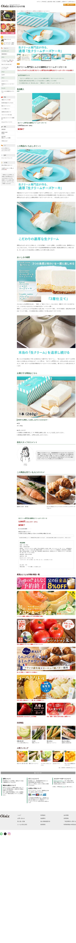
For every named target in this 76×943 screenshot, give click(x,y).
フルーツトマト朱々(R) (7, 114)
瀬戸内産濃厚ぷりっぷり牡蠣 (6, 137)
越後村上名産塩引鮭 (4, 133)
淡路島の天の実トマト (6, 111)
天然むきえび (4, 140)
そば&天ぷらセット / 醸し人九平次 (8, 169)
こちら (63, 786)
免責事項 (42, 818)
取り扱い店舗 (21, 821)
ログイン (39, 1)
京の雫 (3, 74)
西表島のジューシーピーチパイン (8, 84)
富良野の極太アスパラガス (7, 102)
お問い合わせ (71, 1)
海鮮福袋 (3, 129)
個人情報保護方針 (45, 821)
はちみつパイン (5, 80)
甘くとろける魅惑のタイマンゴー (8, 92)
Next (71, 33)
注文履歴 (58, 1)
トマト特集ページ (5, 108)
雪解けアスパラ (6, 40)
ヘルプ (19, 815)
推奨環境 (42, 824)
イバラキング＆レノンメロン (5, 68)
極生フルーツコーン (6, 105)
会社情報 (66, 815)
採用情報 (66, 818)
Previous (18, 33)
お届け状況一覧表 (51, 1)
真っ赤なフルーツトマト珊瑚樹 (8, 118)
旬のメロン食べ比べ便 (6, 64)
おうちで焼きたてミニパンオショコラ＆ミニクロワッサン (6, 149)
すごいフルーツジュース (7, 158)
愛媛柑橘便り (4, 54)
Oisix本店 (44, 1)
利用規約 (42, 815)
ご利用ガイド (64, 1)
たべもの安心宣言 (22, 824)
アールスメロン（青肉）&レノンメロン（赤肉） (8, 43)
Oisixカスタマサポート (59, 780)
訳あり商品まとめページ (7, 165)
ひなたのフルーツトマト (7, 122)
